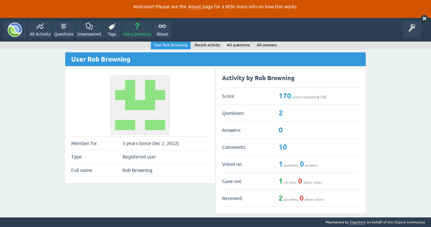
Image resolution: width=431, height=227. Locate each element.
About (194, 6)
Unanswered (89, 34)
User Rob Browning (171, 45)
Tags (112, 34)
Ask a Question (137, 34)
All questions (238, 45)
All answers (267, 45)
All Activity (40, 34)
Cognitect (358, 222)
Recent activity (207, 45)
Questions (64, 34)
